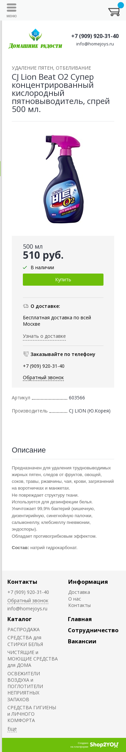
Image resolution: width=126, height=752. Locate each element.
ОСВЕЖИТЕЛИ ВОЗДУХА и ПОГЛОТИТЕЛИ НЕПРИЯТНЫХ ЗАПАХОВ (25, 686)
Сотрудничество (93, 630)
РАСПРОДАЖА (23, 629)
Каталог (19, 619)
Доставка (79, 592)
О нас (74, 599)
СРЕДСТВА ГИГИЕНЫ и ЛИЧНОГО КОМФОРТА (31, 714)
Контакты (22, 581)
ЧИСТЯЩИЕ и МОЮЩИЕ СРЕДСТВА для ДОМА (32, 659)
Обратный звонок (43, 377)
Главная (80, 619)
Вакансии (82, 641)
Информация (88, 581)
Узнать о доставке (44, 336)
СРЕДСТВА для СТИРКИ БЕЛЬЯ (25, 640)
